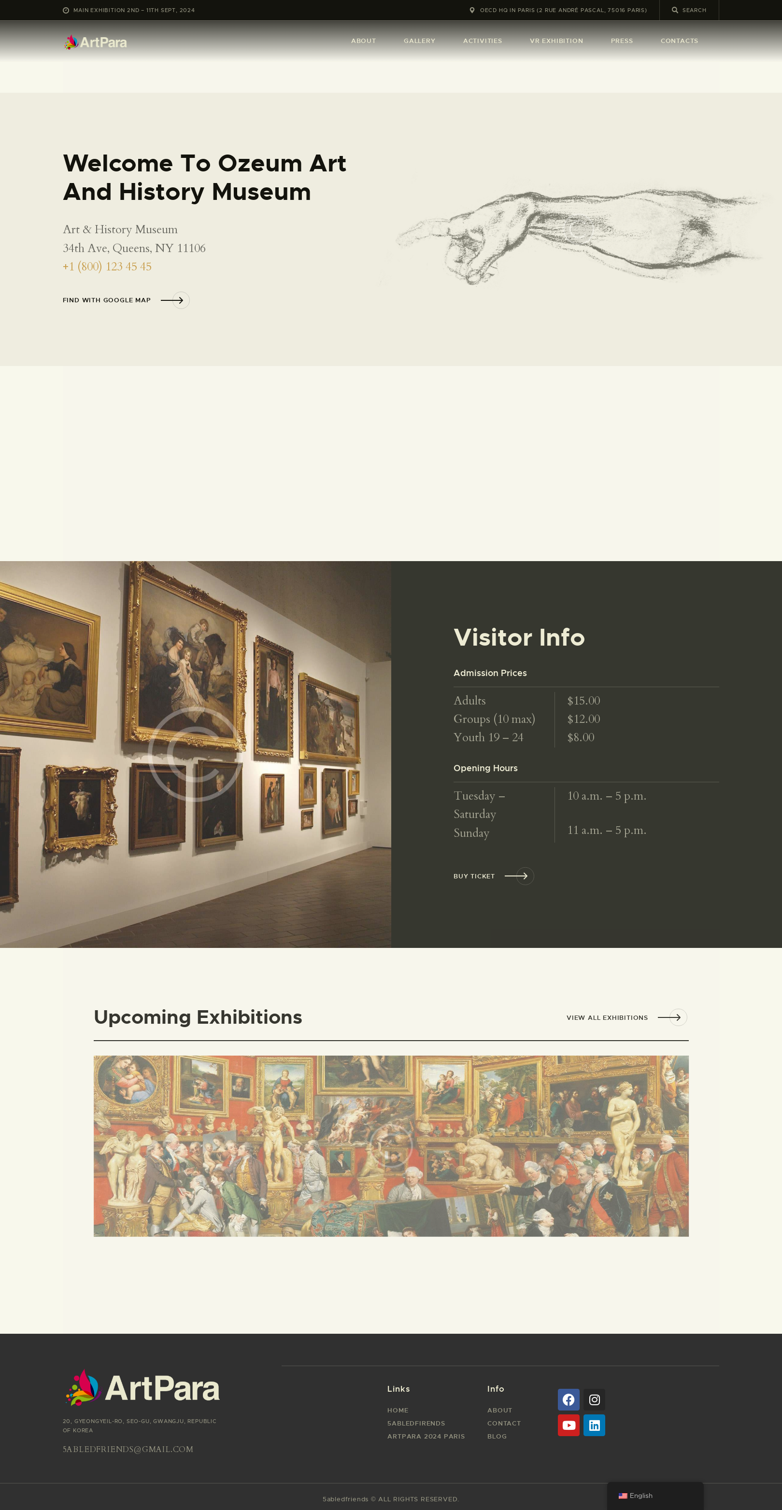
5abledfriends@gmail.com (128, 1449)
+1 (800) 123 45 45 (107, 267)
